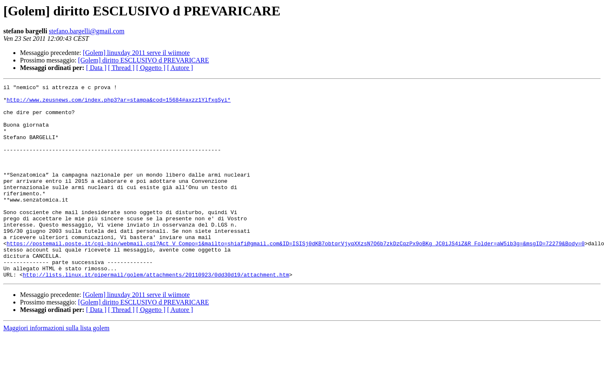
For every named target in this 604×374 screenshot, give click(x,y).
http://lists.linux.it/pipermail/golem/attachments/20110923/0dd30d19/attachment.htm (156, 313)
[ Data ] (96, 67)
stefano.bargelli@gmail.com (86, 31)
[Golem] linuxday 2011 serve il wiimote (136, 52)
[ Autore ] (180, 67)
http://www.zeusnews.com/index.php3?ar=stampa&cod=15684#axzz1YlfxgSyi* (119, 103)
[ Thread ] (121, 67)
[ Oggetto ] (150, 67)
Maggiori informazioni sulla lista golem (56, 366)
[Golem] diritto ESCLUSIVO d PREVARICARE (143, 60)
